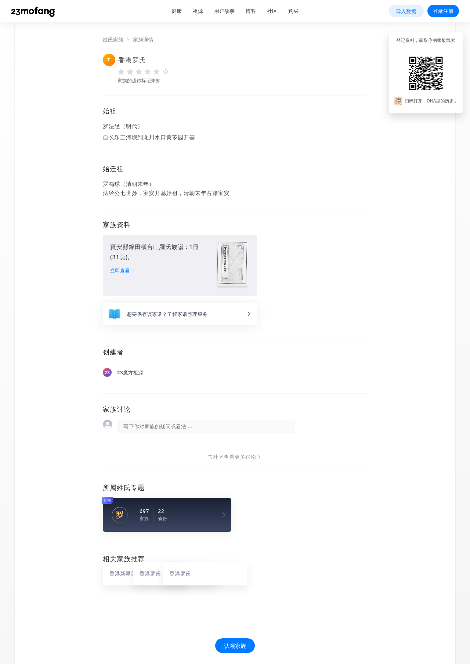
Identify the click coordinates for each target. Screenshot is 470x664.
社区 (272, 10)
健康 (176, 10)
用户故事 (224, 10)
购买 (293, 10)
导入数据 (406, 11)
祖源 (198, 10)
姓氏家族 (113, 40)
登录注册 (443, 10)
